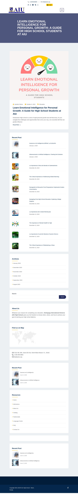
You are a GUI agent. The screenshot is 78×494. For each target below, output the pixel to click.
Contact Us (16, 430)
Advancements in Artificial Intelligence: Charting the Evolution (46, 154)
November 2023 (17, 272)
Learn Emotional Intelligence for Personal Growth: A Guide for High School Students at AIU (37, 110)
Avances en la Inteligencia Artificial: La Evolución (42, 143)
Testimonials (16, 417)
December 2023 (17, 267)
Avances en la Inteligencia (26, 373)
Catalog (15, 413)
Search (14, 294)
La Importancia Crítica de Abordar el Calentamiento (43, 165)
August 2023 (16, 284)
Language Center (18, 422)
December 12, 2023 (34, 236)
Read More (17, 125)
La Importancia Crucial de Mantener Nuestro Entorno (43, 234)
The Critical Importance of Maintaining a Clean (42, 245)
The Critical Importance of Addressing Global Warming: (44, 176)
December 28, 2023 (34, 168)
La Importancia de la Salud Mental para (40, 211)
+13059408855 (33, 2)
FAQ (14, 426)
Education (42, 104)
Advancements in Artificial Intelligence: (30, 380)
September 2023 (17, 280)
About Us (15, 409)
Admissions (16, 405)
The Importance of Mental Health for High (40, 223)
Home (15, 400)
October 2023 (17, 276)
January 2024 (17, 263)
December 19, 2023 (34, 191)
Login (49, 5)
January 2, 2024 (33, 145)
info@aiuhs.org (46, 2)
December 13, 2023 (34, 214)
